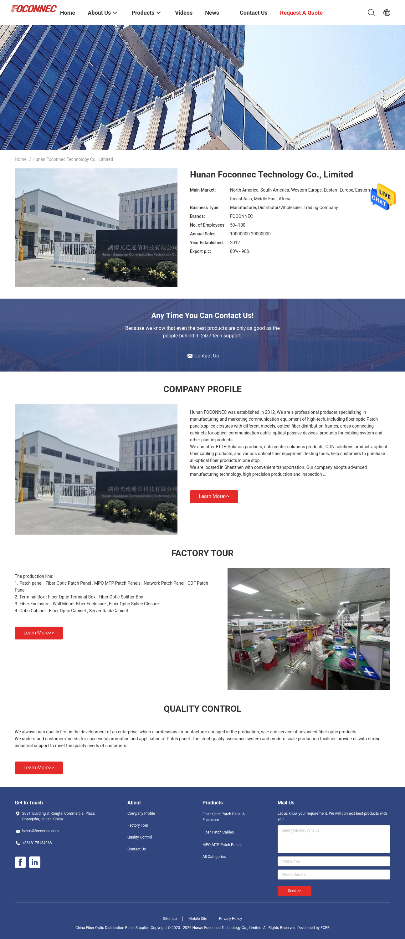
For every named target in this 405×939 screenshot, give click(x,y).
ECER (325, 928)
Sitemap (170, 918)
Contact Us (136, 849)
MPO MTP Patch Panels (222, 845)
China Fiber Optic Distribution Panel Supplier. (113, 928)
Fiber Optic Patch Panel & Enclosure (224, 817)
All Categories (214, 856)
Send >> (294, 891)
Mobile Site (197, 918)
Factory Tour (137, 825)
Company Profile (141, 813)
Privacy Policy (230, 918)
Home (21, 159)
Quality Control (139, 837)
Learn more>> (214, 496)
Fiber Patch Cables (218, 832)
